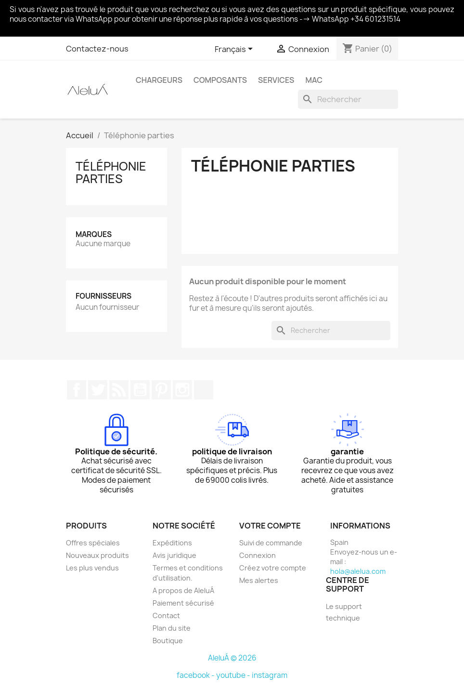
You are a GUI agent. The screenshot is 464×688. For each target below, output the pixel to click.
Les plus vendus (92, 567)
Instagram (182, 389)
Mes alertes (258, 580)
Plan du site (172, 628)
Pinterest (161, 389)
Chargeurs (159, 80)
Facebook (76, 389)
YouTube (140, 389)
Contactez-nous (97, 48)
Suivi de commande (270, 542)
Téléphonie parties (111, 172)
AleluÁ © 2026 (232, 658)
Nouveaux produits (97, 555)
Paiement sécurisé (183, 603)
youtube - (234, 675)
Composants (220, 80)
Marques (94, 234)
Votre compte (270, 525)
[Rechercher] (348, 99)
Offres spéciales (93, 542)
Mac (313, 80)
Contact (166, 615)
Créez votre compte (272, 567)
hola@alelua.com (358, 571)
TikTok (203, 389)
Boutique (168, 640)
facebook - (196, 675)
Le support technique (344, 612)
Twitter (97, 389)
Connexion (257, 555)
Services (276, 80)
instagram (269, 675)
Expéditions (172, 542)
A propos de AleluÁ (183, 590)
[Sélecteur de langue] (235, 49)
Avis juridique (174, 555)
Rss (119, 389)
